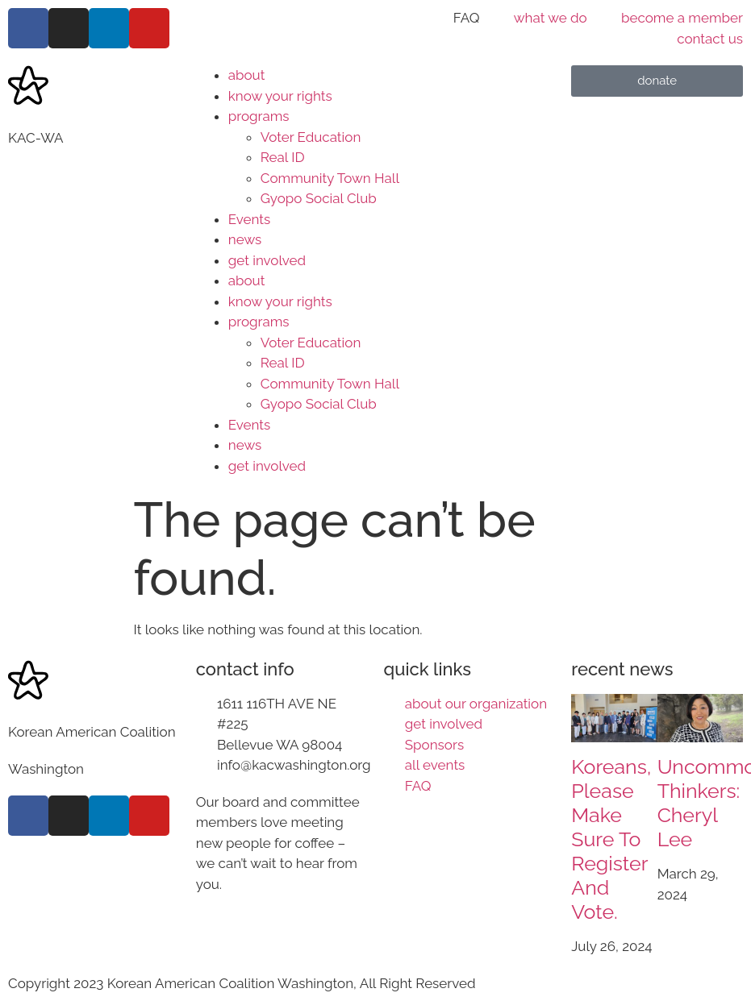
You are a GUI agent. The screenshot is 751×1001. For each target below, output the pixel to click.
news (244, 239)
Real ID (283, 157)
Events (249, 219)
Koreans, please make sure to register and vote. (611, 839)
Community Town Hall (330, 178)
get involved (267, 260)
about (246, 75)
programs (259, 116)
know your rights (280, 96)
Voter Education (311, 137)
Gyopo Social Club (319, 198)
